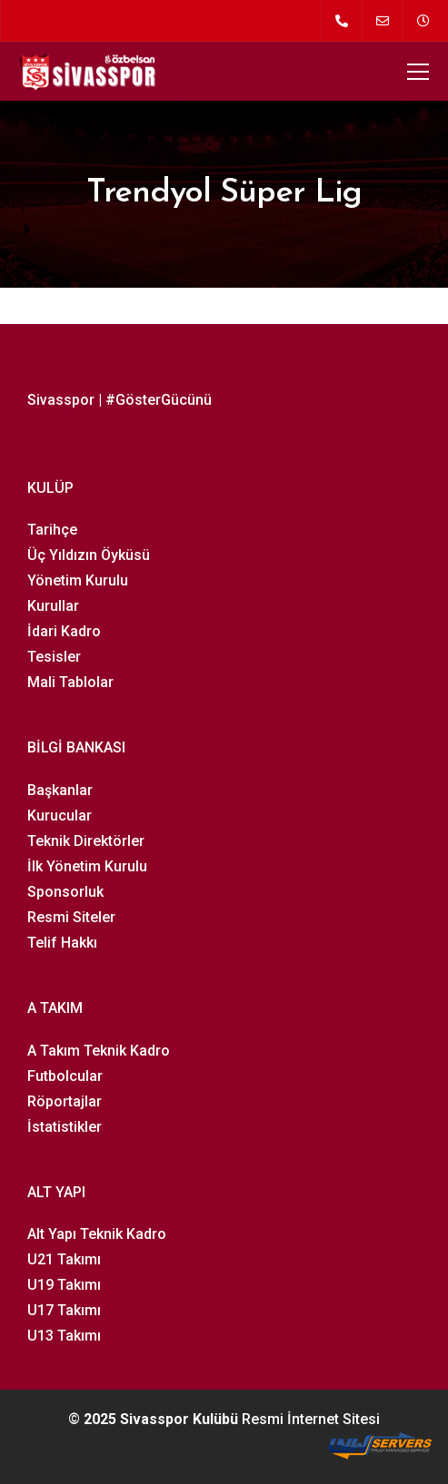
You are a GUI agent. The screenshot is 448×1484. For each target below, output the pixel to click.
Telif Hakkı (62, 942)
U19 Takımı (64, 1284)
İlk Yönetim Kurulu (87, 866)
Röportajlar (64, 1101)
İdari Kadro (64, 631)
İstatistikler (64, 1126)
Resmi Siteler (71, 917)
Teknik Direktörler (85, 841)
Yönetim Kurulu (77, 580)
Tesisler (54, 656)
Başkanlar (60, 790)
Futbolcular (65, 1076)
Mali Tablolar (70, 682)
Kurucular (59, 815)
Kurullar (53, 605)
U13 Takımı (64, 1335)
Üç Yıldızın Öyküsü (88, 555)
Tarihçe (52, 529)
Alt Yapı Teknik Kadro (96, 1234)
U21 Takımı (64, 1259)
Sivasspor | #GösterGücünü (119, 399)
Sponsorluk (65, 891)
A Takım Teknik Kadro (98, 1050)
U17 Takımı (64, 1310)
